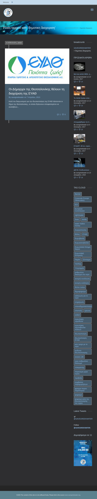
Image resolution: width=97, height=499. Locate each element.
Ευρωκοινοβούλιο (82, 243)
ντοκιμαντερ (79, 367)
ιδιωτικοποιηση (81, 334)
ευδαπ (77, 315)
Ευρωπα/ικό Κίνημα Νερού (82, 248)
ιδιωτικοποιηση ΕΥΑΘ (81, 339)
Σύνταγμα (86, 260)
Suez (77, 219)
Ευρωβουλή (79, 238)
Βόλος (77, 234)
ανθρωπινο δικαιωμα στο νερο (82, 273)
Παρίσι (77, 260)
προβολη (78, 378)
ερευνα (87, 311)
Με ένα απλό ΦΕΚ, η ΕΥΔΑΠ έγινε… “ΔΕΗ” (83, 74)
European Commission (80, 210)
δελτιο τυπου (80, 287)
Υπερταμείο (79, 268)
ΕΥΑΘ (84, 234)
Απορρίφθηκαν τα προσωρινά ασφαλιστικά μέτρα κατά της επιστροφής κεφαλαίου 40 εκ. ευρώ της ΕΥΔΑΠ (83, 122)
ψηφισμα (78, 395)
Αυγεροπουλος (81, 230)
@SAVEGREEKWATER (83, 419)
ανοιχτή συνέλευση (82, 279)
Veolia (84, 219)
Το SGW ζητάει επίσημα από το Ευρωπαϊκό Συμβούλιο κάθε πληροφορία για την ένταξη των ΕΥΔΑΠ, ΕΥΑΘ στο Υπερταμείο (83, 98)
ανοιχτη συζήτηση (82, 283)
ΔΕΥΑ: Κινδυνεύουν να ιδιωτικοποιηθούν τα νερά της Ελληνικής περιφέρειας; (83, 170)
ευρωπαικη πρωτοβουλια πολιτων (80, 327)
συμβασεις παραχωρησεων (81, 383)
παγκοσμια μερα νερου (81, 373)
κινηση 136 (79, 357)
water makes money (80, 225)
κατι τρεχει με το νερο (81, 345)
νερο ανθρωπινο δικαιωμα (81, 362)
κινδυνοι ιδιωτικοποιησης (81, 352)
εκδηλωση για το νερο (81, 297)
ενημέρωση (79, 302)
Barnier (78, 194)
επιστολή (78, 311)
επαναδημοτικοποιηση (83, 306)
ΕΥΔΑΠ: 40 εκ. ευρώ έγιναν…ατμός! (83, 146)
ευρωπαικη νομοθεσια (79, 320)
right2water (79, 215)
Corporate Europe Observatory (82, 199)
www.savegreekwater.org (72, 495)
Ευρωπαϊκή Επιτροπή (79, 254)
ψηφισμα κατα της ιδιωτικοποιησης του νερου (82, 401)
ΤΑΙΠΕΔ (78, 264)
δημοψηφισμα (80, 292)
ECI (76, 205)
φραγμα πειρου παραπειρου (81, 390)
